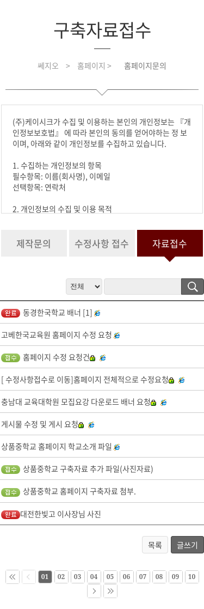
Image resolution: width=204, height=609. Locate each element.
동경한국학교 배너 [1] (46, 312)
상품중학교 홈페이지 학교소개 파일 (56, 446)
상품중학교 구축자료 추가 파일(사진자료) (77, 468)
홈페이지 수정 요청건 (48, 356)
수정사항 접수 (102, 243)
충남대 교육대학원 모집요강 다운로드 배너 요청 (78, 401)
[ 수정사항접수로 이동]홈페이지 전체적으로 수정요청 (87, 379)
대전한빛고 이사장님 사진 (51, 513)
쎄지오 (48, 65)
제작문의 (33, 243)
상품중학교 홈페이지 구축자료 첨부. (68, 490)
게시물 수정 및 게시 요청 (42, 423)
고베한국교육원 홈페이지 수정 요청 (56, 334)
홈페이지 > (95, 65)
